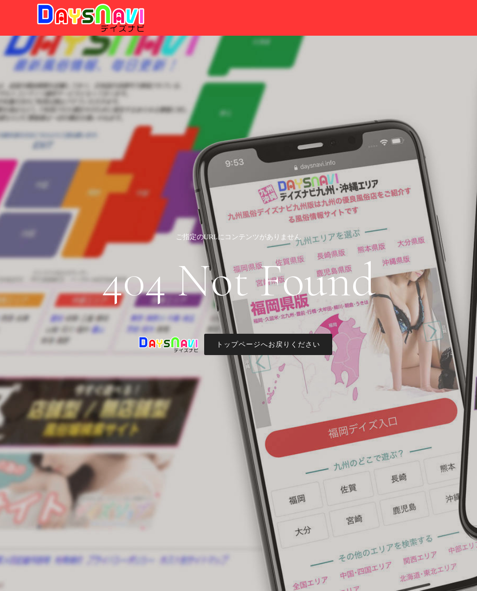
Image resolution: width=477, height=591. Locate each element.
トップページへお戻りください (268, 344)
